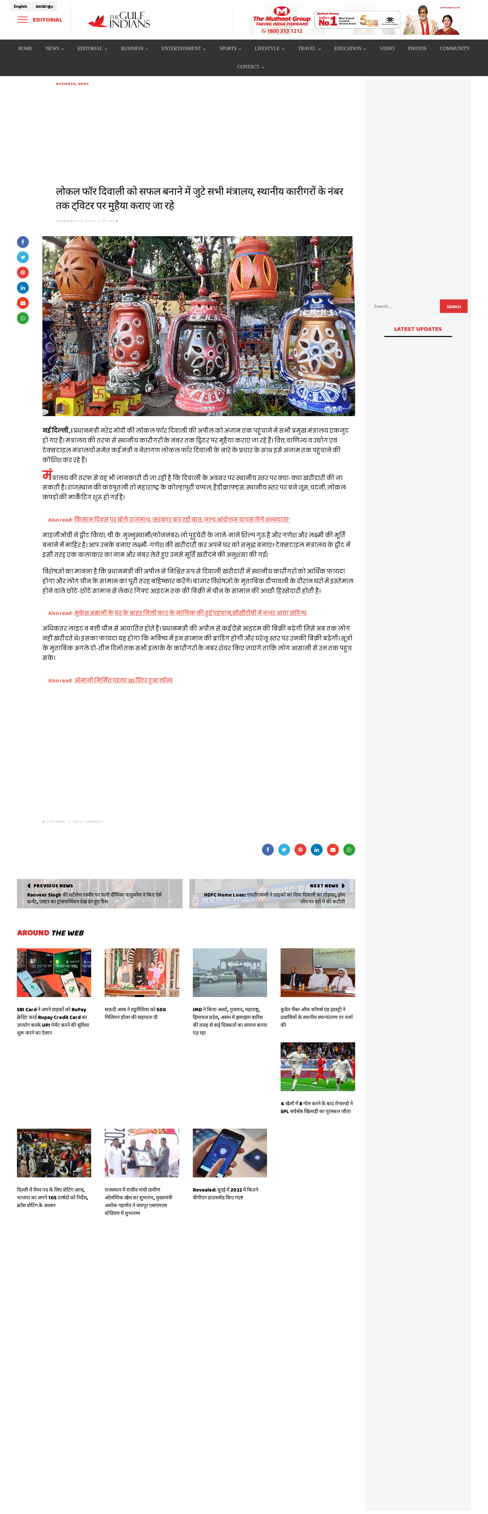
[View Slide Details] (356, 19)
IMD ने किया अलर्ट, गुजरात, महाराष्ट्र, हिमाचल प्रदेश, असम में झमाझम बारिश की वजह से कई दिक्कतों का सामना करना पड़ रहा (230, 1021)
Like (110, 220)
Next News (324, 885)
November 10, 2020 (76, 220)
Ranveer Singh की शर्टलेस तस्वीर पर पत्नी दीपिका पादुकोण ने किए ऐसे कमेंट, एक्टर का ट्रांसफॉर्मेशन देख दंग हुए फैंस (94, 898)
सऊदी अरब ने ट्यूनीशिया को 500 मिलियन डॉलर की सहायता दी (135, 1013)
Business (65, 83)
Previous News (53, 885)
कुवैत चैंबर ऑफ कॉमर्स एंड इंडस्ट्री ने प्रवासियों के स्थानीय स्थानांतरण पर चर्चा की (317, 1017)
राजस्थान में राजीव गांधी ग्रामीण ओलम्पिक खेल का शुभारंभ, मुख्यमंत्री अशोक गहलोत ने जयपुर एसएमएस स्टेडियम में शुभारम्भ (138, 1201)
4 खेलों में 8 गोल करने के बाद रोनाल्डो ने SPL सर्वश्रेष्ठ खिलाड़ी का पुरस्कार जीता (317, 1107)
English (20, 6)
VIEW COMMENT (88, 821)
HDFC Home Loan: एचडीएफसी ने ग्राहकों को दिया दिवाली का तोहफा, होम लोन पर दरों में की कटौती (274, 898)
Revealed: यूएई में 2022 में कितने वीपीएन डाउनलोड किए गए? (225, 1193)
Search (454, 307)
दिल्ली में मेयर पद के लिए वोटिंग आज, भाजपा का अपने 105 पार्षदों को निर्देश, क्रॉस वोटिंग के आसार (52, 1197)
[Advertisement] (205, 134)
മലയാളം (44, 6)
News (83, 83)
